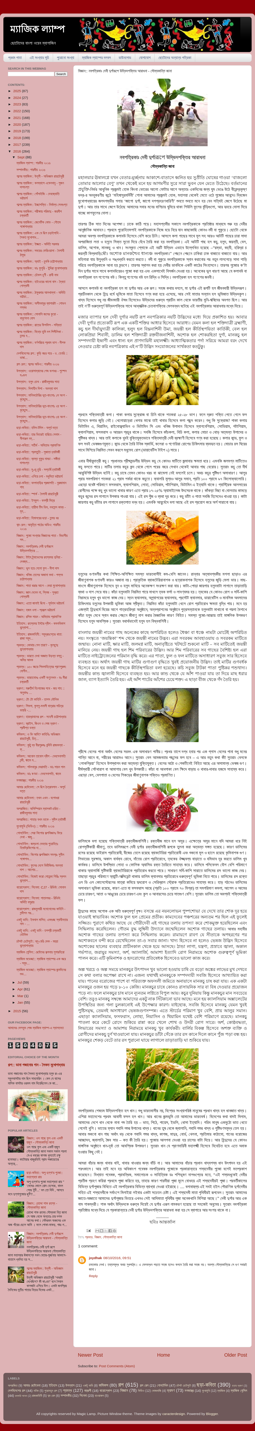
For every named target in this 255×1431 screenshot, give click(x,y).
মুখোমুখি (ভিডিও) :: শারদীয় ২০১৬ (35, 826)
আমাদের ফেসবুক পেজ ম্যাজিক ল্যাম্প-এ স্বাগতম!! (36, 1028)
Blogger (212, 1414)
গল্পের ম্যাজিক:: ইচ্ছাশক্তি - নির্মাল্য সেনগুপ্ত (41, 205)
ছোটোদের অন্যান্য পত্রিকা (174, 58)
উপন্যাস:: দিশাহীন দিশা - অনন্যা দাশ (37, 388)
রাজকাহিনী (37, 1395)
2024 (17, 98)
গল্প (121, 1385)
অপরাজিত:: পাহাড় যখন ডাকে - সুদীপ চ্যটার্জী (41, 819)
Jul (20, 982)
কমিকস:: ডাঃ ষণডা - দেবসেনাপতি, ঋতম (38, 774)
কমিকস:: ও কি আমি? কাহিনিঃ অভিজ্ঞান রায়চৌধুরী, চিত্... (38, 736)
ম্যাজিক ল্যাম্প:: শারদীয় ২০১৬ (33, 163)
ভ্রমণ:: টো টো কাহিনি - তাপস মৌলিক (37, 699)
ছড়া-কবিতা (206, 1385)
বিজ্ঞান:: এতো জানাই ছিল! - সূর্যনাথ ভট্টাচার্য (40, 603)
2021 (17, 118)
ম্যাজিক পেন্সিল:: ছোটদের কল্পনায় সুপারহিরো (40, 952)
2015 (17, 1011)
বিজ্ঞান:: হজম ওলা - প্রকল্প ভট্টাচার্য (35, 610)
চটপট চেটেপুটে (183, 1385)
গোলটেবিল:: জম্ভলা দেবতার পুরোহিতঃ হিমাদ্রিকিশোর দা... (37, 846)
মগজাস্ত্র (189, 1390)
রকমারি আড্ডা (21, 1395)
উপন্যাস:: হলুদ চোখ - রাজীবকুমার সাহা (37, 382)
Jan (20, 1002)
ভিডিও (141, 1390)
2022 (17, 111)
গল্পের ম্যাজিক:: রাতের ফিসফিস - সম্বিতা (39, 325)
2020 (17, 124)
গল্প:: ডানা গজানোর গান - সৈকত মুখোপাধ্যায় (36, 1065)
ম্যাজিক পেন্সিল (239, 1390)
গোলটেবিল (162, 1385)
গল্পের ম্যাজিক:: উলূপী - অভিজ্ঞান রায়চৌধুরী (40, 176)
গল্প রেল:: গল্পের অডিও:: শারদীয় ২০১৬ (37, 364)
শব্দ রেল (51, 1395)
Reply (93, 1276)
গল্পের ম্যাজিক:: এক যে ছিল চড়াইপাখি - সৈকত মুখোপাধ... (38, 235)
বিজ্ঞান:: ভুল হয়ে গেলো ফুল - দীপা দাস (37, 568)
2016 (17, 151)
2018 (17, 138)
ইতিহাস (53, 1385)
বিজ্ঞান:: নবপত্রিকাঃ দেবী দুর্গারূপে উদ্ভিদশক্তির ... (34, 548)
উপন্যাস (69, 1385)
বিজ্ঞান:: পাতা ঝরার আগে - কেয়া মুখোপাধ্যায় (40, 586)
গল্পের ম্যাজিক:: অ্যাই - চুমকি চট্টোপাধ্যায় (39, 261)
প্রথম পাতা (15, 58)
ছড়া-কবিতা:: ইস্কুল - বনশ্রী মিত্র (35, 500)
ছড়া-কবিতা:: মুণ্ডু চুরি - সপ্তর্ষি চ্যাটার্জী (38, 470)
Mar (20, 996)
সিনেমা (83, 1395)
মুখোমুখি (206, 1390)
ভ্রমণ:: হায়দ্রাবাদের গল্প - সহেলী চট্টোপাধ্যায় (41, 717)
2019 (17, 131)
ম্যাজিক (221, 1390)
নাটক (36, 1390)
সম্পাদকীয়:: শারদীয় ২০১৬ (30, 170)
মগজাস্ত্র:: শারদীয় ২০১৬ (29, 780)
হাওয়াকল (99, 1395)
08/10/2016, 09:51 (117, 1258)
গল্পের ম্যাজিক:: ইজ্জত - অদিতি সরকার (37, 244)
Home (163, 1355)
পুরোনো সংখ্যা (65, 58)
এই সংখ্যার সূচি (39, 58)
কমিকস (103, 1385)
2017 (17, 144)
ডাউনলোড (125, 58)
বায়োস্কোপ (106, 1390)
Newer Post (90, 1355)
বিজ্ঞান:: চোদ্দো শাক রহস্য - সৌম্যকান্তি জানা (42, 1205)
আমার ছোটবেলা (31, 1385)
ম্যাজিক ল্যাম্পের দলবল (96, 58)
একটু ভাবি (88, 1385)
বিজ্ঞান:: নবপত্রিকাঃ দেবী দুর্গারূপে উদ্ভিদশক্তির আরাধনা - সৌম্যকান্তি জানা (47, 1238)
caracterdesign (173, 1414)
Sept (21, 157)
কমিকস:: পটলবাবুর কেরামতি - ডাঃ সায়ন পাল (40, 767)
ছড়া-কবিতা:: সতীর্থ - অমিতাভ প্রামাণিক (38, 445)
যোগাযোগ (145, 58)
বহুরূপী (87, 1390)
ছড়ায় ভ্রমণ (237, 1385)
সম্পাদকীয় (66, 1395)
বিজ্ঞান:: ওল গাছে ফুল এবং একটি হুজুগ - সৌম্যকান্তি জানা (45, 1140)
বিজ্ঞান (98, 1237)
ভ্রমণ (171, 1390)
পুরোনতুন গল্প (50, 1390)
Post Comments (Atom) (117, 1366)
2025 (17, 91)
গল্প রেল (144, 1385)
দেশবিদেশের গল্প (16, 1390)
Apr (20, 989)
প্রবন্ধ (89, 1237)
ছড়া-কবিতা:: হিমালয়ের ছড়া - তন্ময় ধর (37, 518)
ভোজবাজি (156, 1390)
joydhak (95, 1258)
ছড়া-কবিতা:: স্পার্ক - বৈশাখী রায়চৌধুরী (37, 494)
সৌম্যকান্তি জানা (112, 1237)
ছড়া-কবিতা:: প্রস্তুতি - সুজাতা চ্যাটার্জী (38, 452)
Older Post (235, 1355)
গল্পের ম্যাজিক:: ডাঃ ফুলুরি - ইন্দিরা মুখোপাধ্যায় (41, 268)
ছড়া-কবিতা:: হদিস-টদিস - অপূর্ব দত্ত (37, 428)
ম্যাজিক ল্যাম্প (37, 29)
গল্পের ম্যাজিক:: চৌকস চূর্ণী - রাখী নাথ (37, 275)
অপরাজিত (12, 1385)
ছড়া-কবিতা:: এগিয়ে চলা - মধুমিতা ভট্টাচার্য (39, 476)
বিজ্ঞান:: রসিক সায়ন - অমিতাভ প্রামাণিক (38, 617)
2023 (17, 104)
